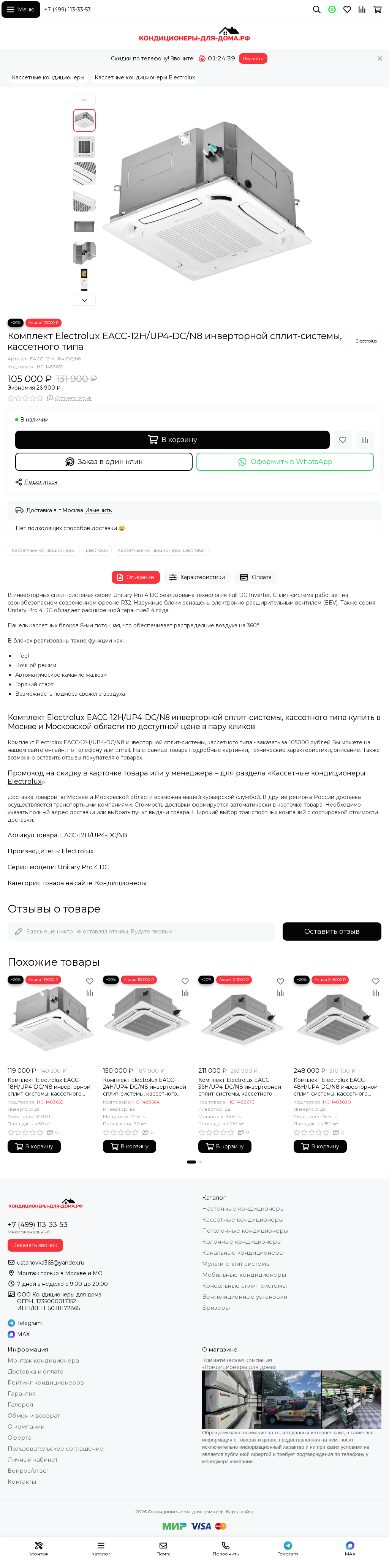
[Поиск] (316, 9)
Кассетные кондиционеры (48, 77)
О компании (26, 1426)
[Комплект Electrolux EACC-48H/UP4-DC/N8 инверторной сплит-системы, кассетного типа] (337, 1019)
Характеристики (197, 577)
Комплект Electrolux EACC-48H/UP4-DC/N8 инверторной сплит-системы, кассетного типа (336, 1087)
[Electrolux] (366, 341)
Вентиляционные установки (244, 1296)
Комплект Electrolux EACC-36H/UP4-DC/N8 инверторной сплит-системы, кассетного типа (239, 1087)
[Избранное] (347, 9)
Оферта (20, 1437)
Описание (135, 577)
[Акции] (332, 9)
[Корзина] (377, 9)
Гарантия (22, 1393)
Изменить (98, 510)
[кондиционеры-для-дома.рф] (194, 34)
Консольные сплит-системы (244, 1285)
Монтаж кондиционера (43, 1360)
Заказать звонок (35, 1245)
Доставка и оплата (35, 1371)
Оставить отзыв (332, 931)
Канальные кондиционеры (243, 1252)
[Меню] (21, 9)
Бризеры (216, 1307)
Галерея (20, 1404)
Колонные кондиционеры (241, 1241)
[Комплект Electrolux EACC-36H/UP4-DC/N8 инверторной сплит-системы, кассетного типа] (242, 1019)
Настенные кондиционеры (243, 1208)
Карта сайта (240, 1511)
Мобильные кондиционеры (244, 1274)
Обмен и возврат (34, 1415)
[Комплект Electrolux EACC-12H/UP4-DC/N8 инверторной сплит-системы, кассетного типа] (208, 203)
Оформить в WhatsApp (285, 461)
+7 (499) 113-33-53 (67, 9)
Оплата (256, 577)
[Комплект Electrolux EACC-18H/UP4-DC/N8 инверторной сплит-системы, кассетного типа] (51, 1019)
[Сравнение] (362, 9)
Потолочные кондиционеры (245, 1230)
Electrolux (97, 550)
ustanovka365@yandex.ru (50, 1262)
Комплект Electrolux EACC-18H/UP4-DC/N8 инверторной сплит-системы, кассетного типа (49, 1087)
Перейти (253, 58)
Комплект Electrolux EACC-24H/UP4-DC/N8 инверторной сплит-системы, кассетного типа (144, 1087)
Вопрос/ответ (28, 1470)
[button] (84, 100)
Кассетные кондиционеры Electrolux (145, 77)
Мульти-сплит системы (236, 1263)
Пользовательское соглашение (55, 1448)
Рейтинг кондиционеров (46, 1382)
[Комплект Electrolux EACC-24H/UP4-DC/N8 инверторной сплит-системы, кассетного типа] (147, 1019)
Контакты (22, 1481)
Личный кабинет (33, 1459)
